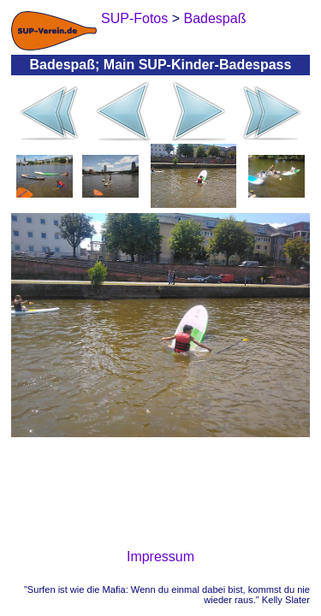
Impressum (160, 556)
